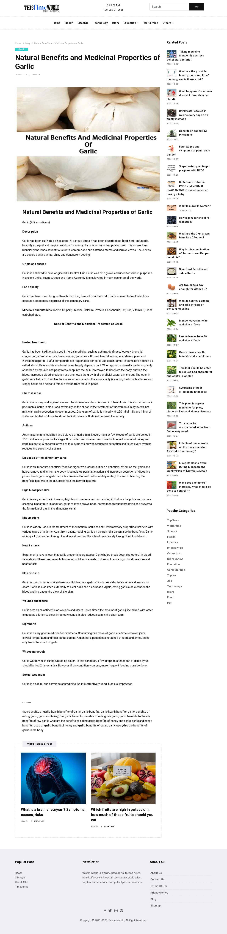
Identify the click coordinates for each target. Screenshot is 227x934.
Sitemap (155, 905)
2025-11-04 (109, 826)
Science (172, 531)
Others (167, 22)
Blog (27, 43)
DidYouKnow (175, 558)
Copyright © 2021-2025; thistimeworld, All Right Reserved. (113, 920)
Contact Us (157, 879)
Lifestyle (83, 22)
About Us (156, 873)
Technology (100, 22)
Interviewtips (175, 547)
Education (129, 22)
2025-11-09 (39, 821)
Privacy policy (159, 892)
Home (56, 22)
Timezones (21, 886)
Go (196, 6)
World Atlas (151, 22)
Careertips (174, 553)
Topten (171, 575)
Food (170, 597)
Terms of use (159, 886)
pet (169, 602)
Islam (115, 22)
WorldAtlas (174, 525)
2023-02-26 (21, 75)
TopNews (173, 520)
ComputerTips (176, 569)
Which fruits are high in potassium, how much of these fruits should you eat (122, 814)
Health (69, 22)
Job (169, 580)
